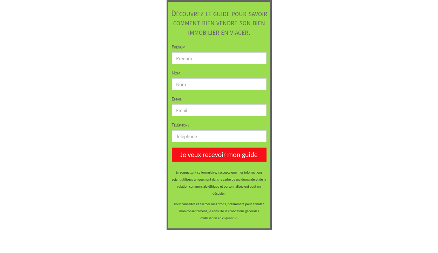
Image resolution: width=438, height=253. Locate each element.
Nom (176, 73)
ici (236, 218)
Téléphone (180, 125)
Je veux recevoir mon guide (218, 154)
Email (177, 99)
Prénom (179, 47)
